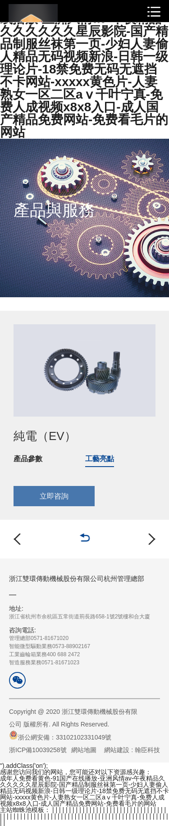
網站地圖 (83, 749)
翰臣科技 (147, 749)
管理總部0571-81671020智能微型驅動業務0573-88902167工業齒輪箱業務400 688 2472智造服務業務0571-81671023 (49, 646)
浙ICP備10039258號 (38, 749)
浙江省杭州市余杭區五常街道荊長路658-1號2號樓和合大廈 (79, 612)
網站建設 (116, 749)
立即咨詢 (54, 496)
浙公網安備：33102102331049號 (60, 736)
